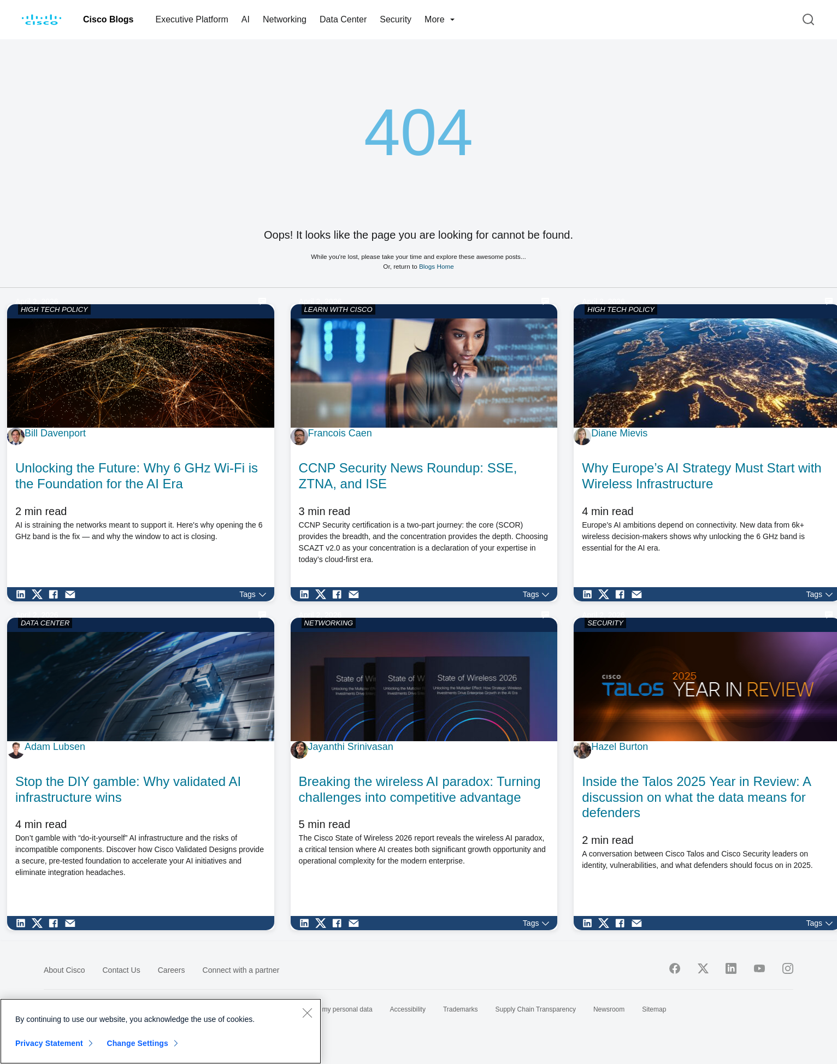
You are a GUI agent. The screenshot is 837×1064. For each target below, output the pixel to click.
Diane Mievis (619, 433)
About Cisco (64, 970)
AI (245, 19)
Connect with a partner (241, 970)
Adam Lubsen (55, 746)
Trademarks (460, 1009)
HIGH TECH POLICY (54, 309)
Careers (171, 970)
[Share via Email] (72, 594)
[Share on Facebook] (56, 594)
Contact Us (121, 970)
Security (395, 19)
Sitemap (654, 1009)
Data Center (343, 19)
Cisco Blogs (108, 19)
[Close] (307, 1012)
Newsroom (608, 1009)
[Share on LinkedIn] (23, 594)
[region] (160, 1031)
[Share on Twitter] (40, 594)
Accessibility (408, 1009)
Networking (284, 19)
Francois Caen (340, 433)
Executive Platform (191, 19)
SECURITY (605, 622)
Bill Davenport (55, 433)
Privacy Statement (49, 1043)
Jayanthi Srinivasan (350, 746)
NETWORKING (328, 622)
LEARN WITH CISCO (338, 309)
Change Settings (137, 1043)
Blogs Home (436, 266)
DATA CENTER (45, 622)
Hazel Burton (619, 746)
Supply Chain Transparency (536, 1009)
